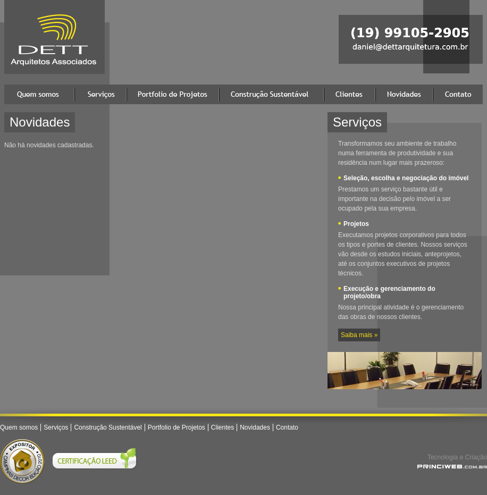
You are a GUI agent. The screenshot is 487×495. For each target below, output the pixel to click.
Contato (458, 94)
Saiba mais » (359, 335)
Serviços (100, 94)
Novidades (404, 94)
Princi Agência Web (452, 466)
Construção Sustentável (271, 94)
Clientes (349, 94)
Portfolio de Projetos (173, 94)
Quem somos (39, 94)
